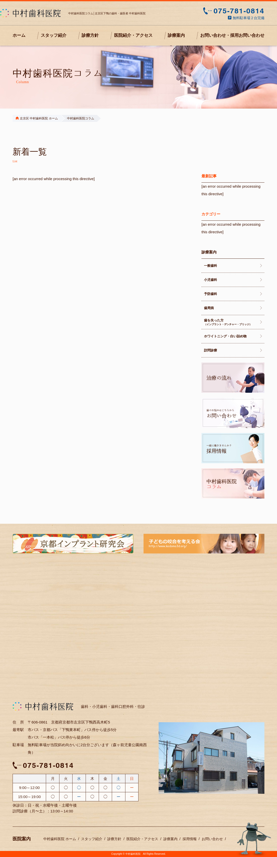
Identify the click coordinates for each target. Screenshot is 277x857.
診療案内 (176, 35)
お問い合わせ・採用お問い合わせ (232, 35)
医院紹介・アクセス (133, 35)
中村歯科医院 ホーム (59, 839)
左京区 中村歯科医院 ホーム (37, 118)
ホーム (19, 35)
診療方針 (90, 35)
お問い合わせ (212, 839)
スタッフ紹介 (53, 35)
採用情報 (190, 839)
